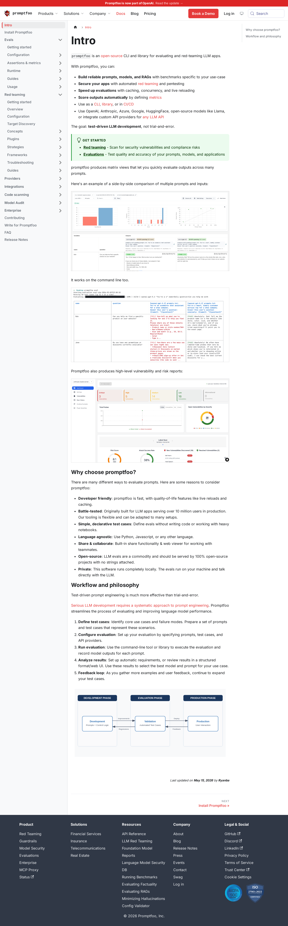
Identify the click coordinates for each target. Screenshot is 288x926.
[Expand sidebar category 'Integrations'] (60, 186)
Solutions (74, 13)
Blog (135, 13)
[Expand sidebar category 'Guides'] (60, 78)
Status (26, 877)
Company (100, 13)
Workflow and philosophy (263, 36)
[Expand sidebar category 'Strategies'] (60, 147)
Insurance (79, 841)
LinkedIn (234, 848)
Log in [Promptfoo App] (229, 13)
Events (178, 862)
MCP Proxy (28, 870)
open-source (111, 56)
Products (48, 13)
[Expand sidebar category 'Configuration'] (60, 55)
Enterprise (27, 862)
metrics (155, 97)
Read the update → (169, 3)
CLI (97, 104)
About (178, 834)
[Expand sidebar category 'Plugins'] (60, 139)
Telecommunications (88, 848)
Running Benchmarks (139, 877)
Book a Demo (203, 13)
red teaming (148, 83)
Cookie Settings (238, 877)
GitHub (232, 834)
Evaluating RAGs (136, 891)
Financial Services (86, 834)
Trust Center (237, 870)
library (107, 104)
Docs (120, 13)
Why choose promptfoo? (263, 29)
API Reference (134, 834)
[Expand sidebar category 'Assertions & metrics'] (60, 63)
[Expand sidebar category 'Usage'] (60, 86)
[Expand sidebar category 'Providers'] (60, 178)
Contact (180, 870)
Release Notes (185, 848)
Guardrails (28, 841)
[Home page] (75, 27)
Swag (178, 877)
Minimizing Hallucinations (143, 898)
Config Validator (136, 906)
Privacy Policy (237, 855)
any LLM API (153, 117)
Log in (178, 884)
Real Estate (80, 855)
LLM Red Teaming (137, 841)
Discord (233, 841)
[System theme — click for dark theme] (241, 13)
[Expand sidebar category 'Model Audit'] (60, 202)
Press (177, 855)
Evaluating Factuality (139, 884)
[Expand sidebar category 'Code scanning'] (60, 194)
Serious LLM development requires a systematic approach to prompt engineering (140, 605)
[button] (33, 40)
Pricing (150, 13)
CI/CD (129, 104)
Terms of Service (239, 862)
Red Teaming (30, 834)
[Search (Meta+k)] (266, 13)
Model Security (32, 848)
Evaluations (29, 855)
